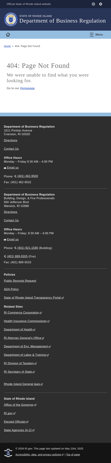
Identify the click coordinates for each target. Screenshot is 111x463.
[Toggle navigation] (96, 35)
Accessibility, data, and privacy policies (38, 454)
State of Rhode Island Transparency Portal (32, 297)
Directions (10, 211)
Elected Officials (15, 421)
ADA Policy (11, 289)
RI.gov (8, 413)
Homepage (27, 88)
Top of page (73, 454)
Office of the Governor (19, 404)
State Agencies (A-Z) (18, 430)
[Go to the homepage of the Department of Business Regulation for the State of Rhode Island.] (11, 19)
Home (7, 46)
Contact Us (11, 148)
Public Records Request (20, 280)
